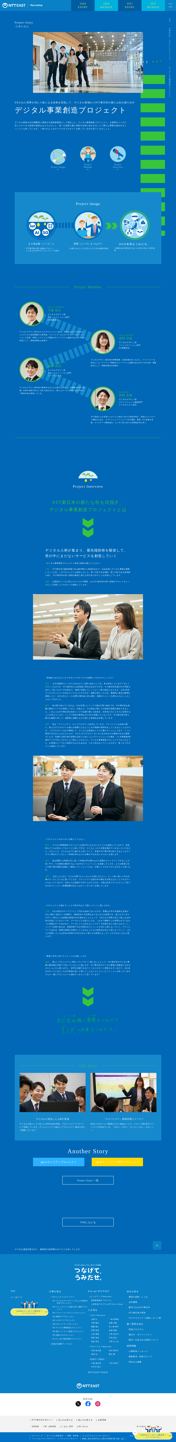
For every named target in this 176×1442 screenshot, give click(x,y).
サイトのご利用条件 (55, 1436)
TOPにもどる (88, 1222)
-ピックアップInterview (100, 1296)
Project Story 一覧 (88, 1180)
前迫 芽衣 (95, 1341)
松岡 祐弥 (95, 1330)
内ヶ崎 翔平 (114, 1327)
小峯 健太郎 (96, 1363)
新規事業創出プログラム (101, 1300)
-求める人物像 (134, 1362)
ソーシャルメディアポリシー (44, 1439)
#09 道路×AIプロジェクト (63, 1335)
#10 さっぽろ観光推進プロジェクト (67, 1339)
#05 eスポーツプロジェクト (64, 1320)
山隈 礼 (94, 1319)
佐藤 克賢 (113, 1323)
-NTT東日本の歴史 (137, 1313)
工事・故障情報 (49, 1426)
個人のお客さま (85, 1420)
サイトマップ (37, 1436)
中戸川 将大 (96, 1367)
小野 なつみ (114, 1341)
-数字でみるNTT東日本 (139, 1307)
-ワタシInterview (97, 1315)
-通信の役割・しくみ (138, 1297)
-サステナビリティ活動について (143, 1318)
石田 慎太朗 (96, 1350)
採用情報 (35, 1426)
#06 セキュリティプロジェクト (65, 1324)
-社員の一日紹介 (97, 1359)
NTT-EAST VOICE (98, 1372)
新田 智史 (95, 1338)
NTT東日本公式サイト (42, 1420)
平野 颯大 (95, 1323)
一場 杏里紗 (114, 1319)
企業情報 (102, 1420)
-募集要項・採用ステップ (140, 1356)
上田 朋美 (95, 1334)
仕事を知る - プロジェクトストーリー (170, 44)
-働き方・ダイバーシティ (140, 1335)
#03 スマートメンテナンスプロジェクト (69, 1313)
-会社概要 (132, 1302)
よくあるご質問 (66, 1426)
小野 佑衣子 (114, 1334)
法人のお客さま (65, 1420)
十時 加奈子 (114, 1363)
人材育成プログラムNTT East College (107, 1304)
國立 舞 (112, 1354)
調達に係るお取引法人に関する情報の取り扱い (102, 1439)
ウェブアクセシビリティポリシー (96, 1436)
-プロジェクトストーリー (63, 1297)
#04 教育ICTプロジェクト (63, 1317)
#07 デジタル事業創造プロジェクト (67, 1328)
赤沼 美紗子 (114, 1350)
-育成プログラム (136, 1329)
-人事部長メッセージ (138, 1351)
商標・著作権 (73, 1436)
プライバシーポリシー (69, 1439)
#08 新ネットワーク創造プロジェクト (68, 1331)
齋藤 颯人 (95, 1327)
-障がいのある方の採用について (143, 1340)
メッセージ (16, 1297)
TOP (170, 20)
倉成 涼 (94, 1354)
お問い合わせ (82, 1426)
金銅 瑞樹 (113, 1330)
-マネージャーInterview (100, 1346)
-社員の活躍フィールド (61, 1344)
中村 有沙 (113, 1338)
